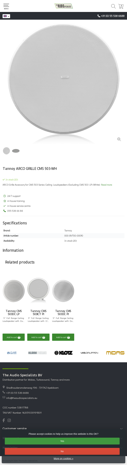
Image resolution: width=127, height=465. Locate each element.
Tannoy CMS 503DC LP (14, 313)
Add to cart (14, 337)
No (62, 451)
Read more (106, 184)
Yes (62, 441)
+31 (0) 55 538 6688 (112, 16)
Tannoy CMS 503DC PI (63, 313)
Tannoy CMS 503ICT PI (38, 313)
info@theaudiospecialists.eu (21, 398)
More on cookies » (63, 458)
